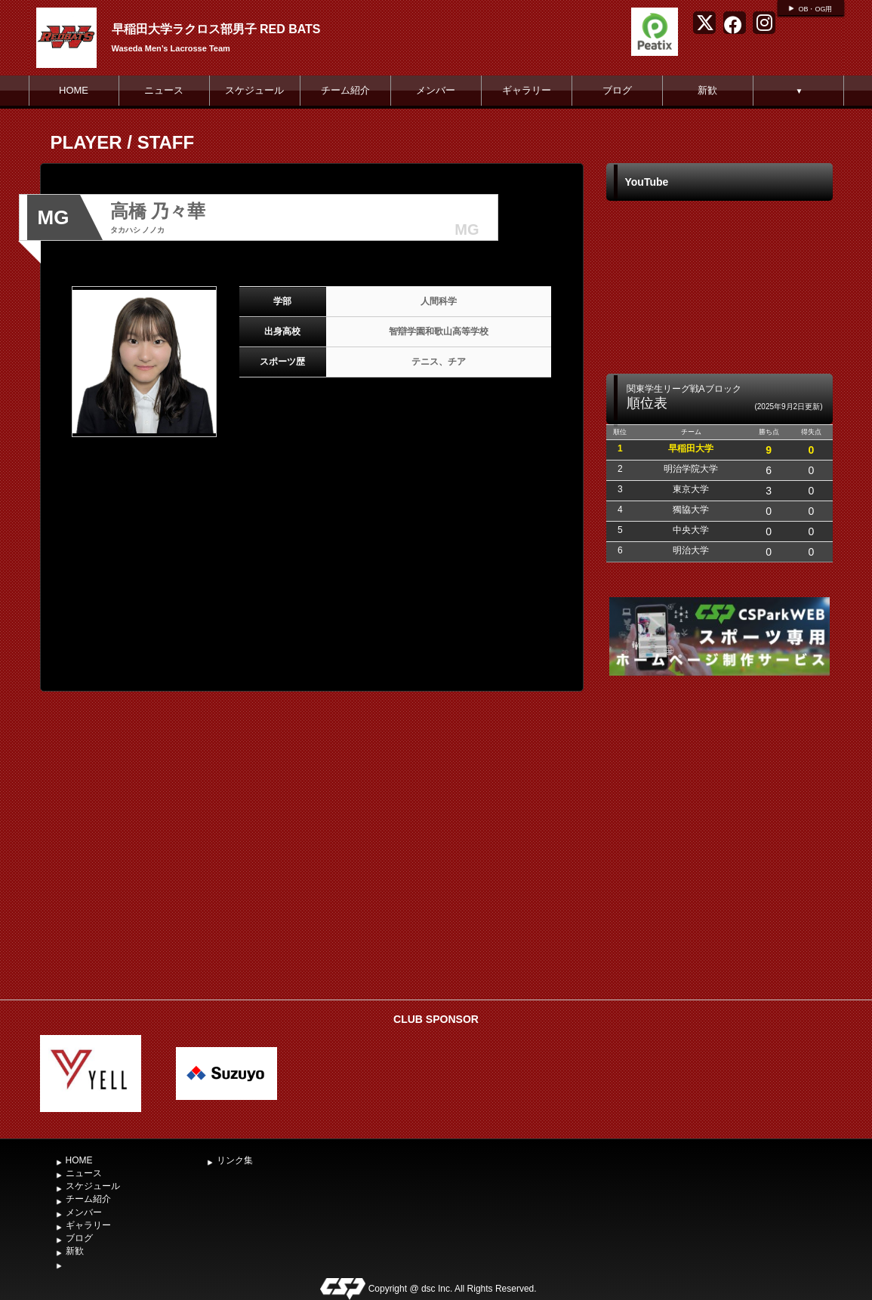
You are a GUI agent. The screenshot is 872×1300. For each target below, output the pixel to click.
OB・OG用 (815, 9)
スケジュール (254, 90)
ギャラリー (526, 90)
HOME (73, 90)
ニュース (163, 90)
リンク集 (235, 1160)
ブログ (617, 90)
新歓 (707, 90)
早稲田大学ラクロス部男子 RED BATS (216, 29)
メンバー (435, 90)
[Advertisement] (719, 878)
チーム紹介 (345, 90)
